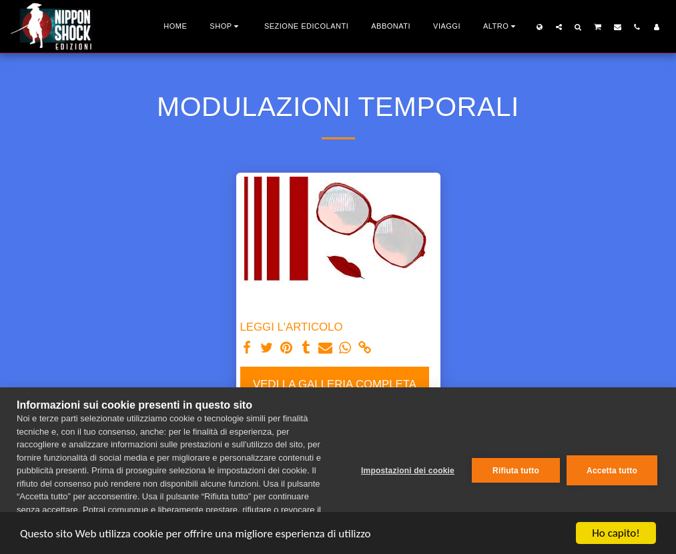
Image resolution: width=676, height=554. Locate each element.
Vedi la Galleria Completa (334, 384)
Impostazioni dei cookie (407, 470)
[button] (559, 27)
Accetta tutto (612, 470)
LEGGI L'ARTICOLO (291, 327)
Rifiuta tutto (515, 470)
